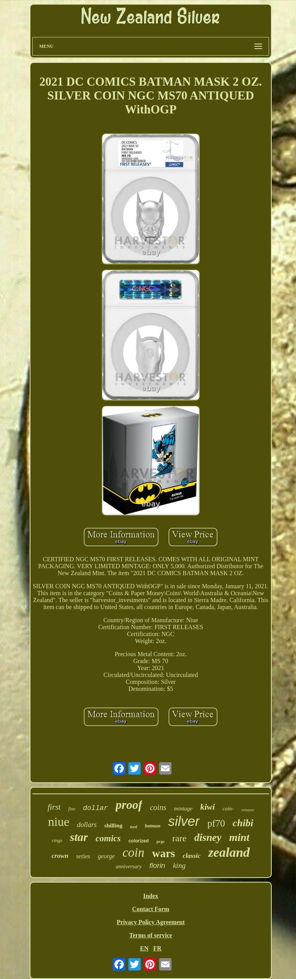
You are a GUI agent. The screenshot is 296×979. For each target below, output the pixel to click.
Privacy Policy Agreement (151, 922)
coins (158, 807)
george (106, 856)
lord (133, 826)
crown (60, 855)
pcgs (160, 841)
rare (179, 838)
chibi (243, 823)
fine (71, 809)
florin (157, 865)
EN (144, 948)
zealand (229, 852)
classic (191, 855)
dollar (95, 808)
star (79, 836)
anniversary (129, 866)
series (83, 856)
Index (150, 896)
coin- (228, 809)
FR (157, 948)
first (54, 807)
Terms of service (150, 935)
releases (247, 810)
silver (184, 821)
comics (108, 838)
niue (58, 822)
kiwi (207, 807)
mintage (183, 808)
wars (163, 853)
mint (239, 837)
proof (129, 805)
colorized (138, 841)
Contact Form (150, 909)
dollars (87, 825)
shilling (113, 825)
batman (152, 826)
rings (57, 840)
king (179, 865)
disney (208, 837)
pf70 (216, 823)
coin (134, 852)
